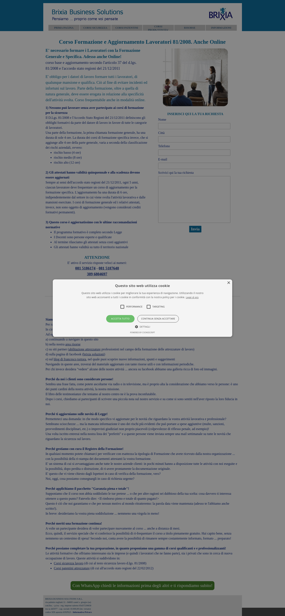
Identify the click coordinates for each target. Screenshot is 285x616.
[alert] (142, 308)
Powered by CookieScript (142, 332)
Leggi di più (192, 297)
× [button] (228, 282)
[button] (142, 308)
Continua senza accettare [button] (158, 318)
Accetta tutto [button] (120, 318)
